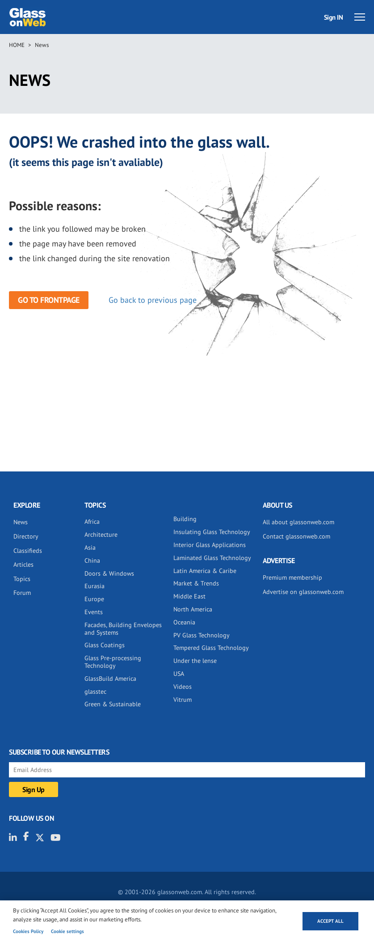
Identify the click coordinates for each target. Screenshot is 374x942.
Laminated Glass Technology (212, 558)
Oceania (184, 622)
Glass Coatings (104, 645)
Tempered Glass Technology (211, 648)
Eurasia (94, 586)
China (92, 560)
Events (93, 612)
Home (17, 45)
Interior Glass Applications (209, 545)
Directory (25, 536)
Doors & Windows (109, 573)
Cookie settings (67, 931)
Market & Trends (196, 583)
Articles (23, 564)
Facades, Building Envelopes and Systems (123, 628)
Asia (90, 547)
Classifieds (27, 551)
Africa (92, 522)
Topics (21, 579)
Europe (94, 599)
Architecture (101, 534)
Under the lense (195, 661)
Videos (182, 687)
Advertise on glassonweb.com (303, 592)
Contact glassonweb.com (296, 536)
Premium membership (292, 577)
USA (178, 674)
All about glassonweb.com (298, 522)
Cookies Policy (28, 931)
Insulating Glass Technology (211, 532)
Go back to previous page (153, 300)
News (42, 45)
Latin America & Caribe (204, 571)
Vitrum (182, 700)
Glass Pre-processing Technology (112, 662)
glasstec (95, 691)
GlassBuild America (110, 679)
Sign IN (333, 17)
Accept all (330, 921)
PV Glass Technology (201, 635)
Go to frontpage (49, 300)
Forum (22, 593)
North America (192, 609)
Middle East (189, 596)
